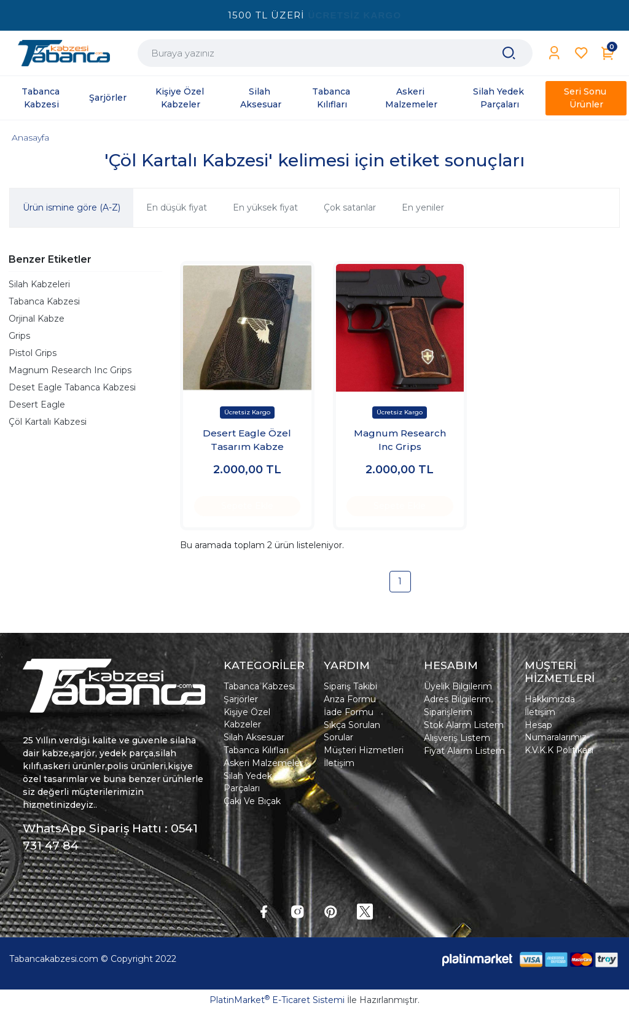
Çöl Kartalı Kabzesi (48, 421)
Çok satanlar (350, 207)
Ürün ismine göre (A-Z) (71, 207)
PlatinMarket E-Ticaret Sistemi (277, 999)
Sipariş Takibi (350, 686)
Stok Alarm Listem (464, 724)
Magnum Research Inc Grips (70, 370)
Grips (19, 335)
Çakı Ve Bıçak (252, 801)
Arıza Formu (350, 699)
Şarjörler (241, 699)
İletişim (339, 763)
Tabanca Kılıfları (256, 750)
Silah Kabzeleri (39, 284)
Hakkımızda (550, 699)
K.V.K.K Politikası (559, 750)
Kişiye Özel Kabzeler (247, 718)
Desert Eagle (37, 404)
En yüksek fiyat (265, 207)
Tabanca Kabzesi (44, 301)
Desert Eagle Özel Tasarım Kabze (247, 440)
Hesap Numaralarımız (556, 731)
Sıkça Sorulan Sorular (352, 731)
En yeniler (423, 207)
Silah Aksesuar (254, 737)
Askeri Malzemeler (263, 763)
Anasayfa (30, 137)
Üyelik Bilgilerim (458, 686)
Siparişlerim (448, 712)
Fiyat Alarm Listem (464, 750)
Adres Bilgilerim (457, 699)
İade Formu (348, 712)
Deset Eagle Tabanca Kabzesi (72, 387)
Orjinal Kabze (36, 318)
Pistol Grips (33, 352)
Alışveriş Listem (457, 737)
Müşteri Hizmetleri (364, 750)
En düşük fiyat (176, 207)
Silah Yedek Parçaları (248, 782)
